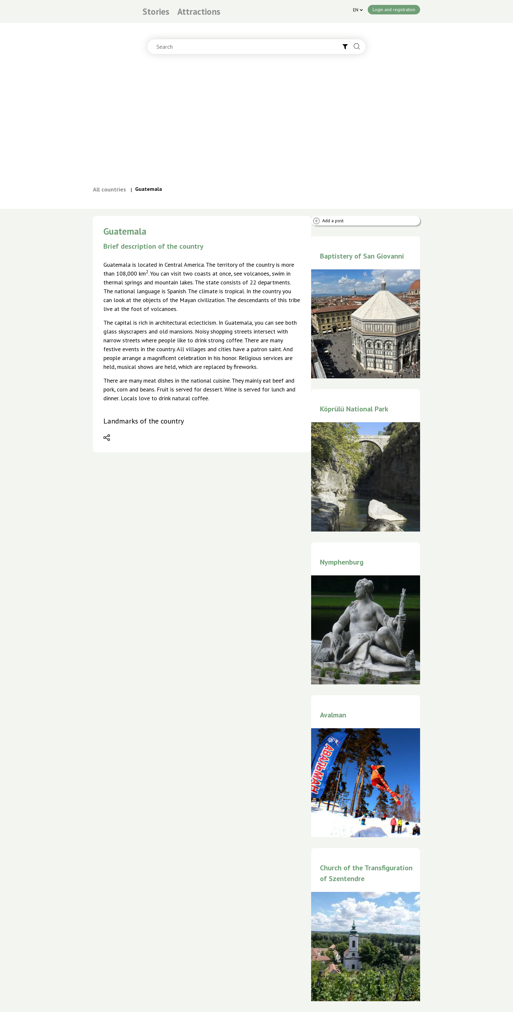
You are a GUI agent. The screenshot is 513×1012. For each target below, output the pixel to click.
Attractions (198, 11)
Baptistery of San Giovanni (362, 256)
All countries (109, 189)
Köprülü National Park (354, 408)
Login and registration (394, 9)
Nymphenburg (341, 562)
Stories (156, 11)
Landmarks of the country (143, 420)
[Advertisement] (256, 123)
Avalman (333, 714)
